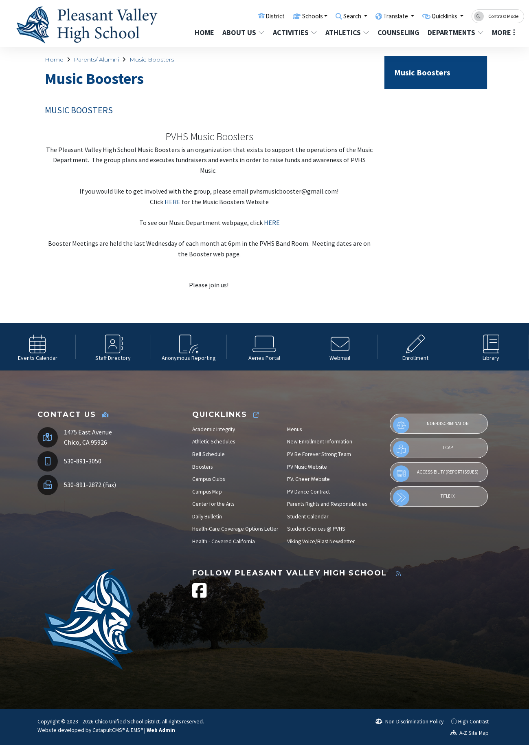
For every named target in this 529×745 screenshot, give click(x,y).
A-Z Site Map (469, 733)
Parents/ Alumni (96, 59)
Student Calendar (307, 516)
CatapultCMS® (108, 730)
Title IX (424, 497)
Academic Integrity (213, 429)
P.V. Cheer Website (308, 479)
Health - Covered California (223, 541)
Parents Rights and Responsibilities (327, 503)
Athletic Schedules (213, 441)
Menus (294, 429)
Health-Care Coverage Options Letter (235, 528)
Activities (294, 32)
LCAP (423, 449)
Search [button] (340, 15)
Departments (454, 32)
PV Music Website (307, 466)
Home (204, 32)
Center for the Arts (213, 503)
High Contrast (473, 721)
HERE (172, 202)
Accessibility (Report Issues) (436, 473)
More (503, 32)
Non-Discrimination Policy (409, 721)
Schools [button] (295, 15)
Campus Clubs (208, 479)
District (255, 15)
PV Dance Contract (308, 491)
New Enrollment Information (319, 441)
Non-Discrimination (431, 425)
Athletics (346, 32)
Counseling (398, 32)
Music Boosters (152, 59)
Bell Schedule (208, 454)
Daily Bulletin (207, 516)
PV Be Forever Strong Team (319, 454)
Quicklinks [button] (442, 15)
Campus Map (207, 491)
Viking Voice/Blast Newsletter (321, 541)
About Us (243, 32)
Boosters (202, 466)
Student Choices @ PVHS (316, 528)
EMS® (137, 730)
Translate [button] (387, 15)
